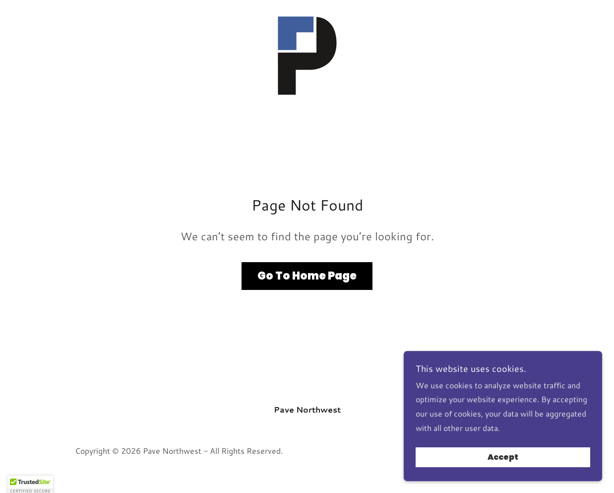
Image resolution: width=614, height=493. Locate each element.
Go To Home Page (307, 275)
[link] (307, 54)
